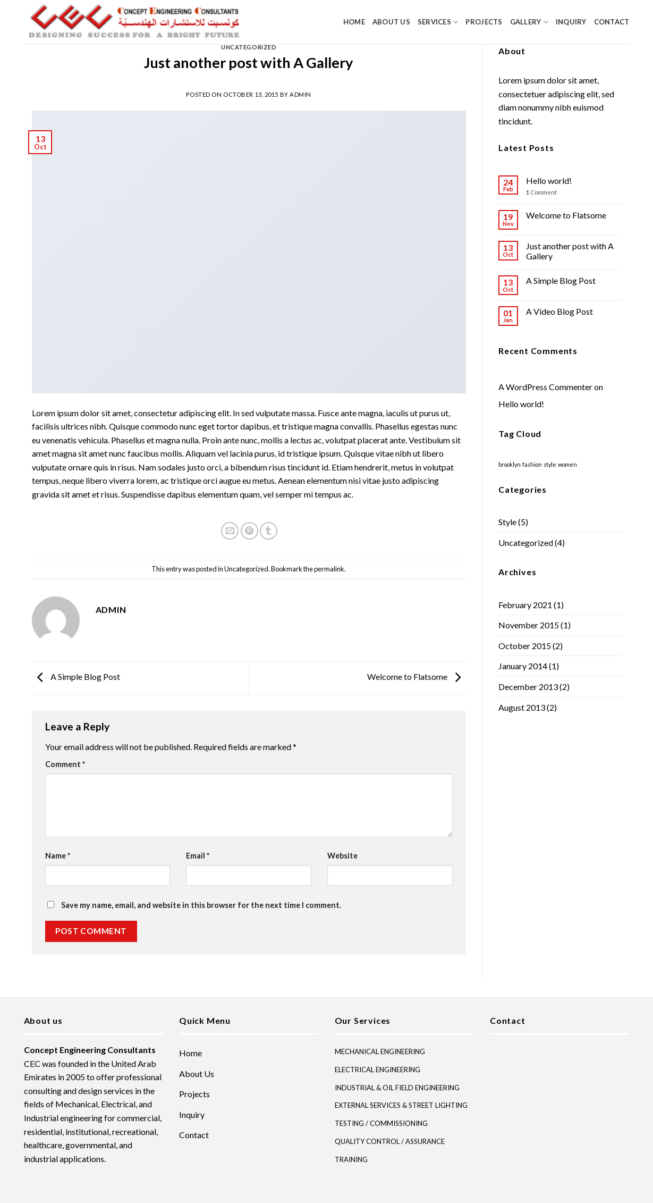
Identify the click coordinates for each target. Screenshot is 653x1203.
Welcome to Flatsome (416, 677)
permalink (329, 569)
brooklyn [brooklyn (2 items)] (509, 464)
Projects (483, 22)
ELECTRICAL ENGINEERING (377, 1069)
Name (57, 855)
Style (507, 522)
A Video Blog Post (559, 311)
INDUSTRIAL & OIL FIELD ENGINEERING (397, 1087)
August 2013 (521, 707)
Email (197, 855)
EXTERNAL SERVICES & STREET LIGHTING (401, 1105)
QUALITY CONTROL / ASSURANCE (390, 1141)
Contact (612, 22)
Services (438, 22)
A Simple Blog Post (76, 677)
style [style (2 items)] (550, 464)
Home (354, 22)
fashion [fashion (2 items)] (532, 464)
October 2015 (524, 646)
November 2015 (528, 625)
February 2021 (525, 605)
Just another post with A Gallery (570, 251)
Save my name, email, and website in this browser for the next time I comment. (201, 905)
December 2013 (528, 687)
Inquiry (571, 22)
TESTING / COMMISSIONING (381, 1123)
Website (342, 855)
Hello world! (549, 180)
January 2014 (522, 666)
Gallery (529, 22)
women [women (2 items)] (567, 464)
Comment (65, 764)
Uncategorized (248, 47)
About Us (391, 22)
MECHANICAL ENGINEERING (380, 1051)
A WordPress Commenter (545, 387)
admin (300, 94)
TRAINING (351, 1159)
